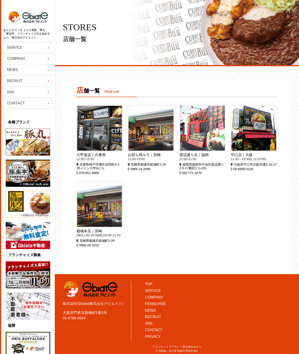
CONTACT (153, 330)
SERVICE (153, 291)
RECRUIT (153, 317)
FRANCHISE (155, 304)
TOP (148, 284)
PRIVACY (153, 337)
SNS (148, 323)
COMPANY (154, 297)
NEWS (150, 310)
